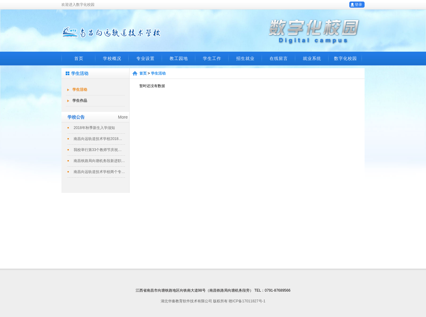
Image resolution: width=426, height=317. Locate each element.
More (123, 117)
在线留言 (279, 58)
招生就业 (245, 58)
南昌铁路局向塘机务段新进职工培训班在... (99, 161)
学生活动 (79, 89)
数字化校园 (345, 58)
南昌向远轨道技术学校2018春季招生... (99, 139)
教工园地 (179, 58)
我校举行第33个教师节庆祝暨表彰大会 (99, 150)
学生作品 (79, 100)
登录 (358, 4)
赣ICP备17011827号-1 (247, 301)
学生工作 (212, 58)
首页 (78, 58)
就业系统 (312, 58)
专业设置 (145, 58)
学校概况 (112, 58)
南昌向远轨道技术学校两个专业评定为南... (99, 172)
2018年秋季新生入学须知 (94, 128)
